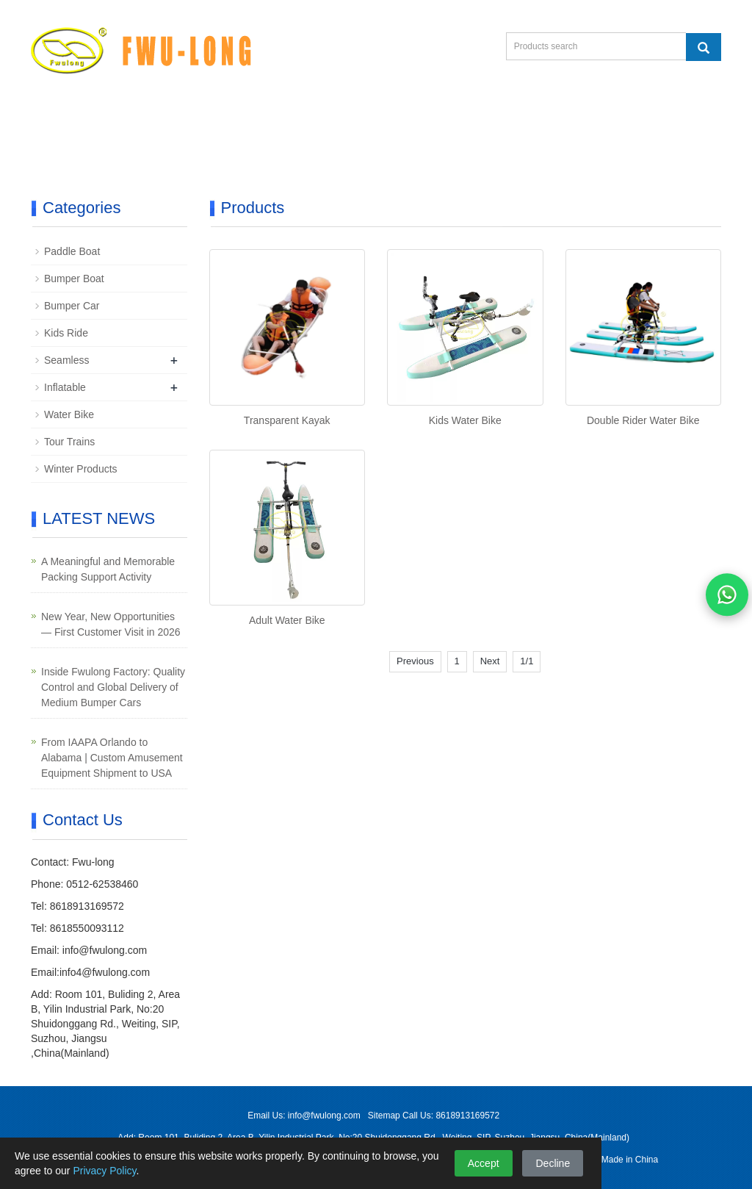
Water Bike (69, 414)
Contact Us (648, 120)
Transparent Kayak (287, 420)
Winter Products (81, 469)
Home (68, 120)
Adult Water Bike (287, 620)
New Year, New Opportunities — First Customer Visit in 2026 (111, 624)
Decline (552, 1163)
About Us (406, 120)
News (560, 120)
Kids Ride (66, 333)
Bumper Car (71, 306)
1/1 (526, 661)
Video (323, 120)
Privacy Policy (104, 1171)
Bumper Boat (74, 278)
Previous (415, 661)
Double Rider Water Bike (643, 420)
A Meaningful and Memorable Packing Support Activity (108, 569)
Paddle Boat (72, 251)
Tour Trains (69, 442)
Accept (483, 1163)
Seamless (66, 360)
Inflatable (65, 387)
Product (149, 120)
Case (488, 120)
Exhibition (238, 120)
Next (490, 661)
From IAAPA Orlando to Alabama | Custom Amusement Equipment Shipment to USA (112, 757)
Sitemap (385, 1115)
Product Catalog (95, 155)
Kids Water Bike (465, 420)
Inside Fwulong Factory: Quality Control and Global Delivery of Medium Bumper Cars (113, 687)
